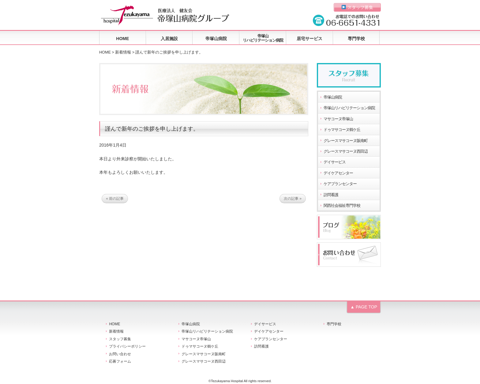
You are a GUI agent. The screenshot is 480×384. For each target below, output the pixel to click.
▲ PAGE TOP (363, 306)
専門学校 (356, 38)
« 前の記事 (115, 198)
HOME (122, 38)
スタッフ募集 (357, 7)
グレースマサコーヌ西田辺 (346, 151)
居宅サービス (309, 38)
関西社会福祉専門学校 (342, 205)
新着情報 (123, 52)
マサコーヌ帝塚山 (338, 119)
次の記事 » (293, 198)
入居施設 (169, 38)
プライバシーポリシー (127, 346)
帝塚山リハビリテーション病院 (263, 38)
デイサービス (335, 162)
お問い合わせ (120, 354)
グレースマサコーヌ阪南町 (346, 141)
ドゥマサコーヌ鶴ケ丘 (342, 130)
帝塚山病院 (216, 38)
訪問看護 (331, 195)
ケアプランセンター (340, 184)
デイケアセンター (338, 173)
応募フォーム (120, 361)
